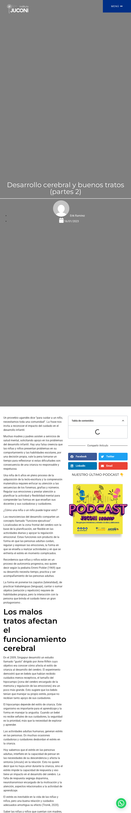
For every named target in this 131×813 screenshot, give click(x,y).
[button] (123, 421)
